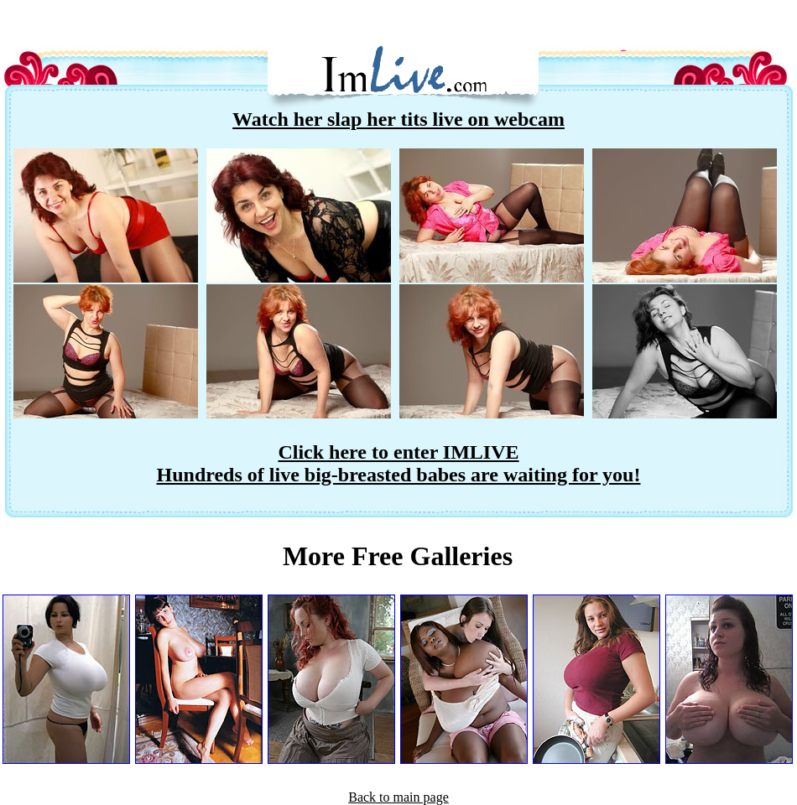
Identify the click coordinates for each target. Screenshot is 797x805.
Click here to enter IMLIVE (398, 452)
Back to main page (398, 797)
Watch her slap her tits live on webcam (398, 119)
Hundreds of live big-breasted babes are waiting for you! (399, 475)
